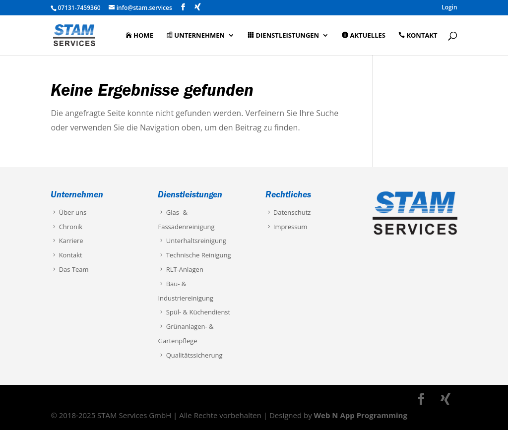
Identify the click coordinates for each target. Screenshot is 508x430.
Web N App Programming (360, 415)
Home (139, 36)
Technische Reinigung (194, 254)
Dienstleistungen (283, 36)
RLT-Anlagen (180, 269)
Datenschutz (288, 212)
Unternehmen (195, 36)
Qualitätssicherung (190, 355)
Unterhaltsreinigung (192, 240)
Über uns (68, 212)
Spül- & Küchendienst (194, 311)
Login (449, 7)
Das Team (69, 269)
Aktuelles (363, 36)
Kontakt (417, 36)
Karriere (67, 240)
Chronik (66, 226)
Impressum (286, 226)
